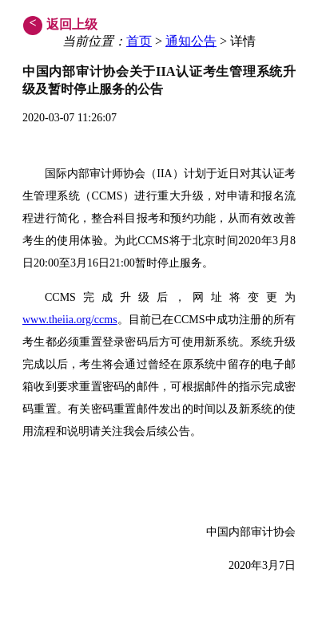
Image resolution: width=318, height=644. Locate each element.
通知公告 (191, 41)
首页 (139, 41)
